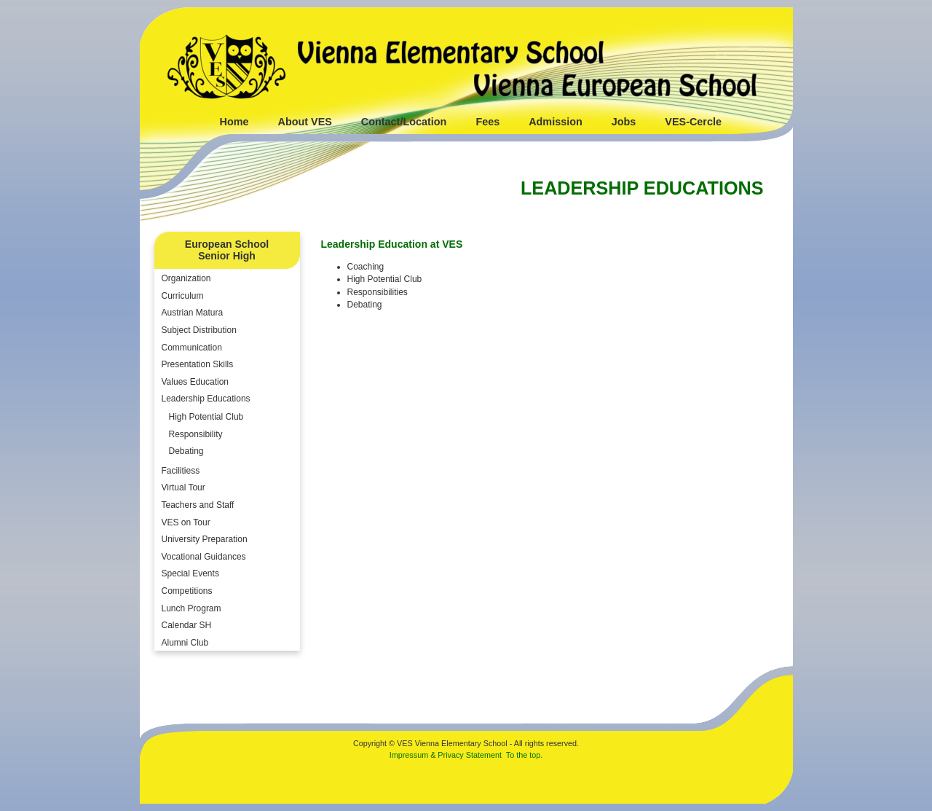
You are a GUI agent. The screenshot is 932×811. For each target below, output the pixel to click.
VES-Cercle (693, 122)
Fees (487, 122)
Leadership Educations (206, 398)
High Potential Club (206, 417)
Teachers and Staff (198, 505)
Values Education (195, 382)
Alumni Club (185, 643)
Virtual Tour (183, 487)
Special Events (190, 573)
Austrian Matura (193, 312)
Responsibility (196, 434)
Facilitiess (181, 471)
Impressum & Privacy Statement (446, 755)
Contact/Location (404, 122)
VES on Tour (186, 522)
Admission (555, 122)
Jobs (624, 122)
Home (234, 122)
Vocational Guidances (204, 557)
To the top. (524, 755)
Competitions (187, 591)
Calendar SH (187, 625)
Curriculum (183, 296)
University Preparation (205, 539)
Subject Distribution (199, 330)
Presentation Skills (198, 364)
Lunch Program (191, 608)
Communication (192, 347)
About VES (304, 122)
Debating (186, 451)
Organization (186, 278)
